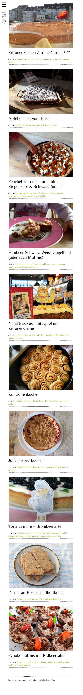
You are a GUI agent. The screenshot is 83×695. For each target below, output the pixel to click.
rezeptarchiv (28, 680)
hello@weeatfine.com (50, 680)
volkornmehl (64, 59)
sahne (53, 264)
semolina (46, 599)
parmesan (30, 599)
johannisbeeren (33, 467)
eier (37, 59)
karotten (44, 193)
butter (32, 59)
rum (48, 264)
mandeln (49, 335)
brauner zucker (23, 59)
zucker (55, 125)
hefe (39, 193)
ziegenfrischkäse (40, 196)
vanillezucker (13, 267)
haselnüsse (60, 662)
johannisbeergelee (44, 533)
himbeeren (37, 264)
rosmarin (38, 599)
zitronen (11, 62)
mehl (41, 59)
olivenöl (52, 193)
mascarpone (57, 533)
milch (38, 401)
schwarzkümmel (15, 196)
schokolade (60, 264)
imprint (18, 680)
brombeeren (22, 533)
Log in (36, 680)
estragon (26, 193)
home (10, 680)
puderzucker (49, 59)
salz (56, 59)
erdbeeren (51, 662)
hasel (43, 335)
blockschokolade (34, 662)
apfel (19, 125)
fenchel (33, 193)
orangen (59, 193)
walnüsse (12, 338)
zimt (66, 401)
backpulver (26, 125)
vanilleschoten (30, 536)
